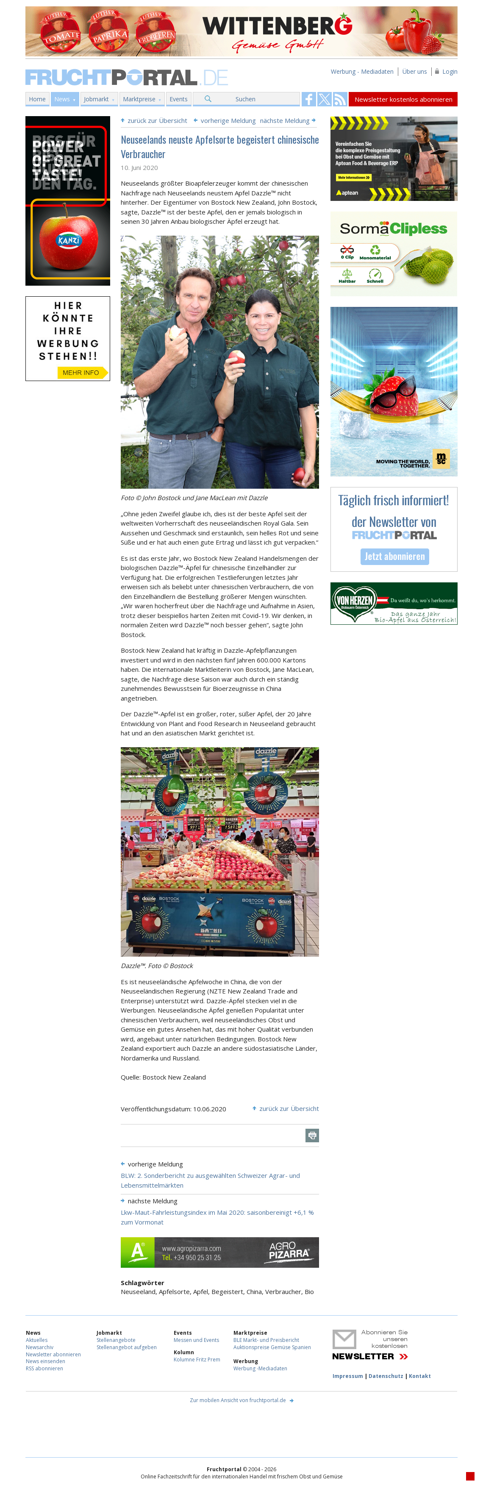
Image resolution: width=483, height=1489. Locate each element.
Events (178, 99)
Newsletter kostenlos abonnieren (403, 99)
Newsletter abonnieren (53, 1354)
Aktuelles (36, 1340)
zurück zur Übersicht (157, 120)
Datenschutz (386, 1376)
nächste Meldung (285, 120)
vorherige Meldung (228, 120)
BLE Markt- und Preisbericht (266, 1340)
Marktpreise (139, 99)
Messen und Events (196, 1340)
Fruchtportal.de (127, 76)
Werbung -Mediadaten (260, 1368)
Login (450, 71)
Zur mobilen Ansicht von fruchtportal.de (238, 1400)
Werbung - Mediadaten (362, 71)
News (62, 99)
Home (37, 99)
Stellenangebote (116, 1340)
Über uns (414, 71)
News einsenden (45, 1361)
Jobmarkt (96, 99)
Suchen (245, 99)
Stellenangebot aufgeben (127, 1347)
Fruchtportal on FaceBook (309, 99)
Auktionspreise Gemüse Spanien (272, 1347)
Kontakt (420, 1376)
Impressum (348, 1376)
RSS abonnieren (44, 1368)
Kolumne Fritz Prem (197, 1359)
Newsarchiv (39, 1347)
